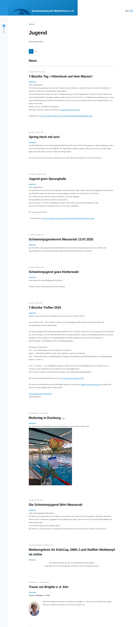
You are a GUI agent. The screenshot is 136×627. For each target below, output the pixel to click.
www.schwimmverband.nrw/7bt (72, 378)
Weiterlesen (32, 82)
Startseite (31, 24)
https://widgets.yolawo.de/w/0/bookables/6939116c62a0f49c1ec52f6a (68, 218)
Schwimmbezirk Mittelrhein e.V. (53, 10)
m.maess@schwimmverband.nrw (40, 394)
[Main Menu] (128, 10)
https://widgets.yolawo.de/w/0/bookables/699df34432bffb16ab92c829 (66, 116)
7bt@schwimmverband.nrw (90, 384)
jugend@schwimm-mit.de (70, 110)
